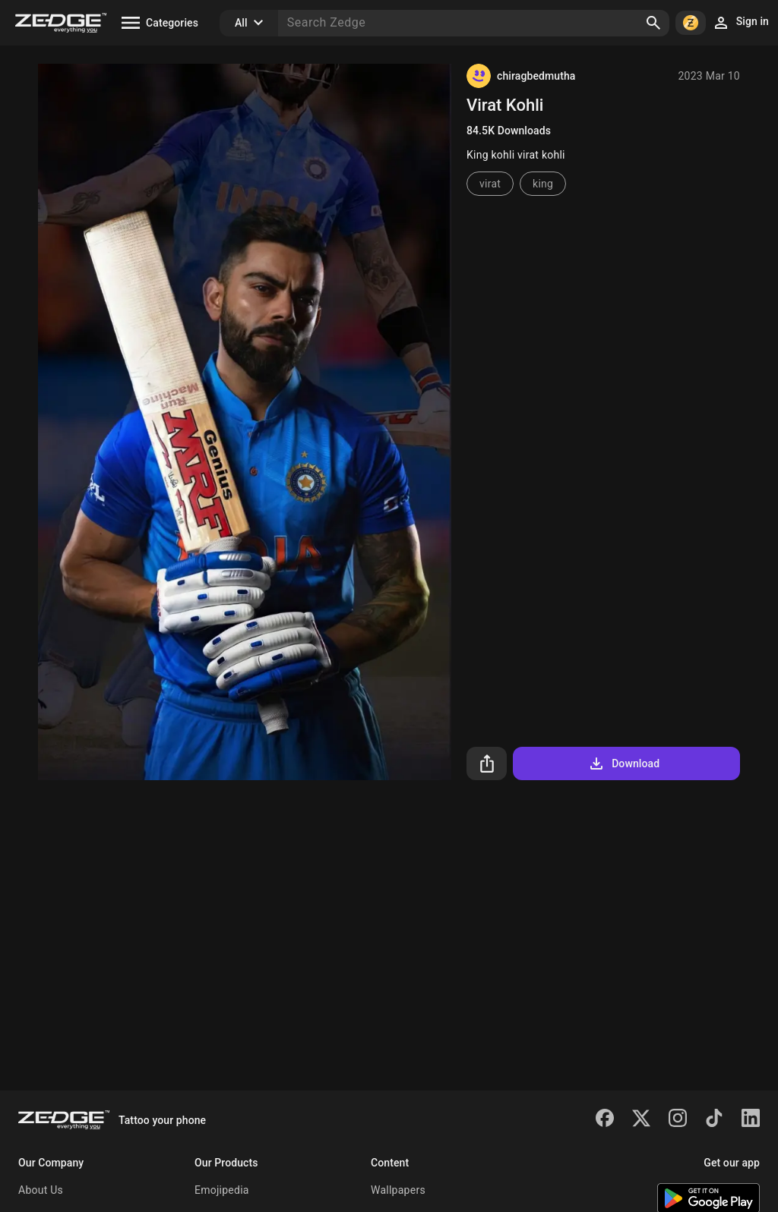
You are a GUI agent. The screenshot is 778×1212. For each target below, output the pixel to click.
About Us (40, 1190)
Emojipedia (221, 1190)
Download (623, 763)
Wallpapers (398, 1190)
